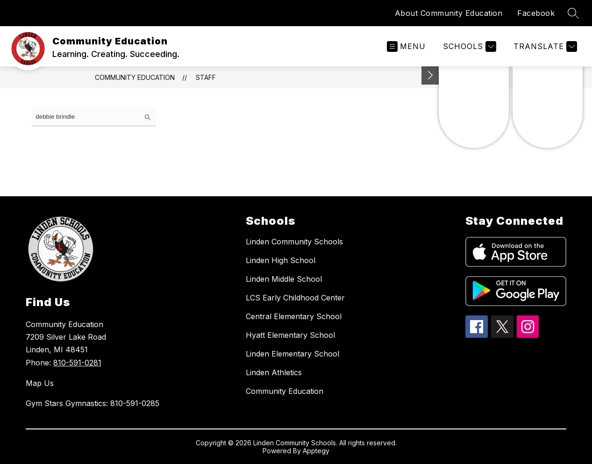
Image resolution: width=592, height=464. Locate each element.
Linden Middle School (284, 279)
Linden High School (280, 260)
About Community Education (449, 13)
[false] (94, 116)
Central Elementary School (294, 316)
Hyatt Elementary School (290, 335)
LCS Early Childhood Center (295, 297)
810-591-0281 (77, 362)
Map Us (40, 383)
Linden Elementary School (292, 353)
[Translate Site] (544, 46)
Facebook (536, 13)
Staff (206, 77)
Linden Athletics (274, 372)
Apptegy (316, 451)
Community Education (135, 77)
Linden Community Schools (294, 241)
